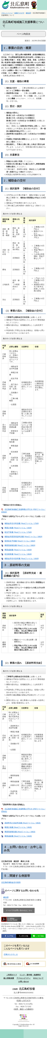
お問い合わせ (23, 982)
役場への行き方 (23, 1001)
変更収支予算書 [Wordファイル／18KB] (20, 541)
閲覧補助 (42, 5)
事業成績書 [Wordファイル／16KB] (18, 550)
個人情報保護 (8, 978)
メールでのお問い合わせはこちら (19, 910)
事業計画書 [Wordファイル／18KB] (18, 827)
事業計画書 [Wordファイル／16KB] (18, 528)
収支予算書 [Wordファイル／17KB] (18, 532)
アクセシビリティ (24, 978)
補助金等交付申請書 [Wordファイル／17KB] (22, 523)
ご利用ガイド (11, 975)
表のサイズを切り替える (12, 214)
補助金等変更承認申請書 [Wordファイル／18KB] (23, 537)
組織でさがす (19, 13)
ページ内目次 (23, 34)
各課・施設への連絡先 (23, 1009)
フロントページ (7, 13)
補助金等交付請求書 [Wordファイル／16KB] (22, 559)
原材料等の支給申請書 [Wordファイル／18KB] (22, 823)
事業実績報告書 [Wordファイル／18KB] (20, 545)
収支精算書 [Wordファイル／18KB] (18, 554)
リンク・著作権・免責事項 (30, 975)
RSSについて (38, 978)
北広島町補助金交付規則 (11, 882)
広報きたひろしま (11, 954)
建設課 (28, 13)
